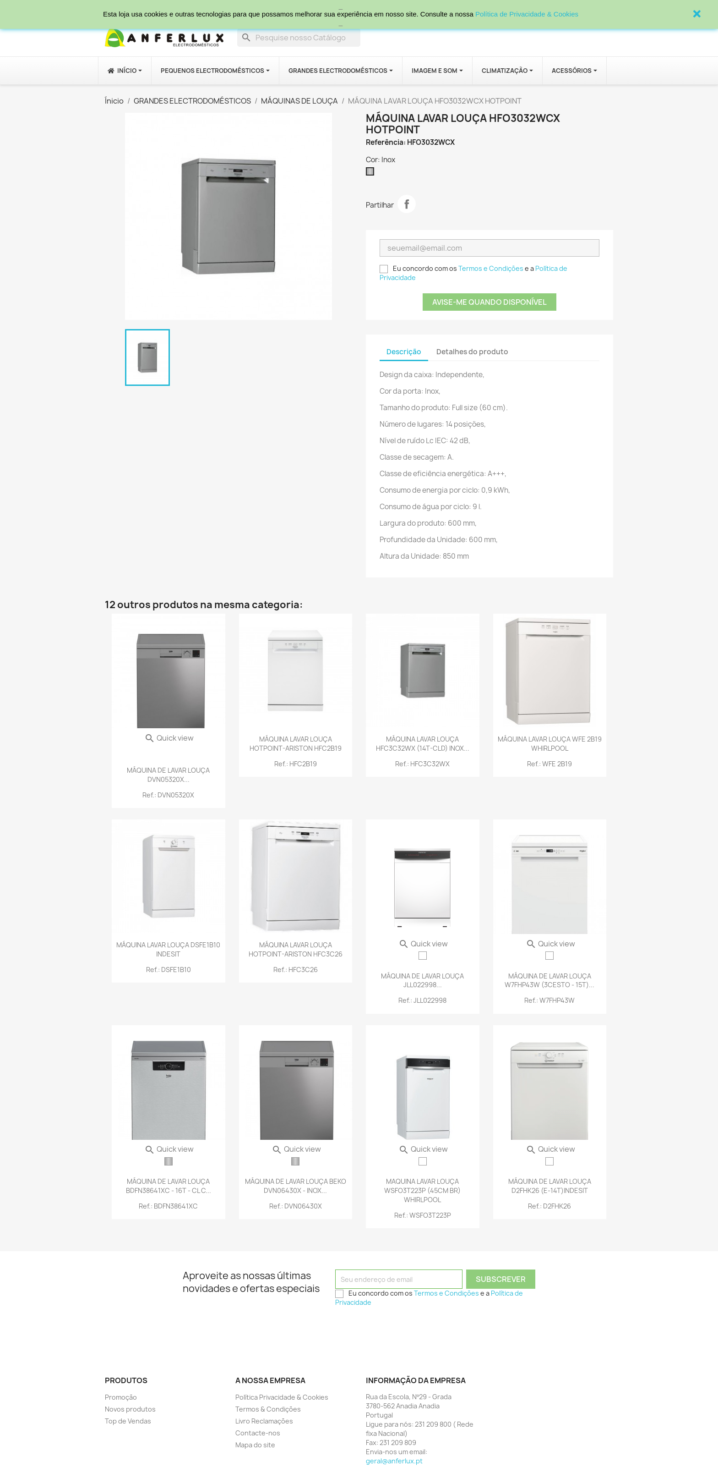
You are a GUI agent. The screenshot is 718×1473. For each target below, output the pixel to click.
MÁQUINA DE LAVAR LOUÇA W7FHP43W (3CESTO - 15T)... (549, 980)
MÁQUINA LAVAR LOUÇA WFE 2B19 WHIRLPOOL (550, 744)
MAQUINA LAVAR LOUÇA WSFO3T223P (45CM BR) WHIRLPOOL (422, 1190)
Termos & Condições (268, 1409)
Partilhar (406, 204)
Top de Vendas (128, 1421)
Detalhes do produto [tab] (472, 352)
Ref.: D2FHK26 (549, 1206)
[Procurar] (298, 37)
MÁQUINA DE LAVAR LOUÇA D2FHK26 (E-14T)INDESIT (549, 1186)
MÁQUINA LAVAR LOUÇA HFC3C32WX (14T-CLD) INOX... (422, 744)
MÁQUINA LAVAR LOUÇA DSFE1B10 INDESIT (168, 949)
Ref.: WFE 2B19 (549, 763)
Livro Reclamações (264, 1421)
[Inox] (372, 173)
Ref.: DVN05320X (168, 795)
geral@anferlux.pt (394, 1461)
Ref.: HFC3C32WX (422, 763)
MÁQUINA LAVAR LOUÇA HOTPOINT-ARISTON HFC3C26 (296, 949)
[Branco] (423, 955)
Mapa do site (255, 1444)
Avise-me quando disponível (489, 302)
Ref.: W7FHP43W (549, 1000)
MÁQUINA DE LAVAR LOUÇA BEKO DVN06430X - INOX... (295, 1186)
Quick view (169, 738)
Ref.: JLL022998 (422, 1000)
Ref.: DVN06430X (295, 1206)
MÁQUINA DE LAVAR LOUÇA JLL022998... (422, 980)
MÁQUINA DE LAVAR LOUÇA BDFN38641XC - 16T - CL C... (168, 1186)
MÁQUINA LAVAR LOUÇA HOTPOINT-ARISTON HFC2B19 (296, 744)
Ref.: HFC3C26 (295, 969)
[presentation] (404, 1329)
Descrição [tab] (403, 352)
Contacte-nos (257, 1433)
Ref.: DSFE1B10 (168, 969)
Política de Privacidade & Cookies (526, 14)
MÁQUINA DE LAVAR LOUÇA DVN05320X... (168, 775)
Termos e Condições (490, 268)
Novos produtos (130, 1409)
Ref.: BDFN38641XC (168, 1206)
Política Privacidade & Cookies (281, 1397)
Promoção (121, 1397)
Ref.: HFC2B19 (295, 763)
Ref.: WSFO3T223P (422, 1215)
